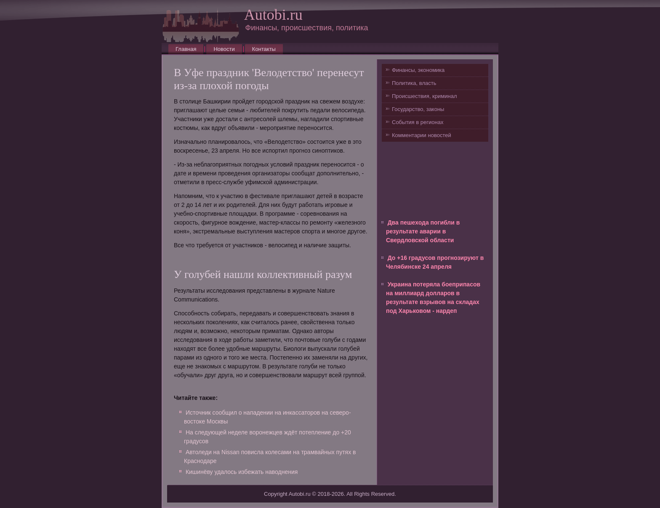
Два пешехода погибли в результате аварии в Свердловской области (423, 231)
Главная (186, 49)
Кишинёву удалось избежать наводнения (242, 471)
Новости (223, 49)
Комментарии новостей (421, 135)
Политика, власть (414, 83)
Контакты (264, 49)
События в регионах (417, 122)
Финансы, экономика (418, 70)
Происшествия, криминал (424, 96)
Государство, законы (418, 109)
